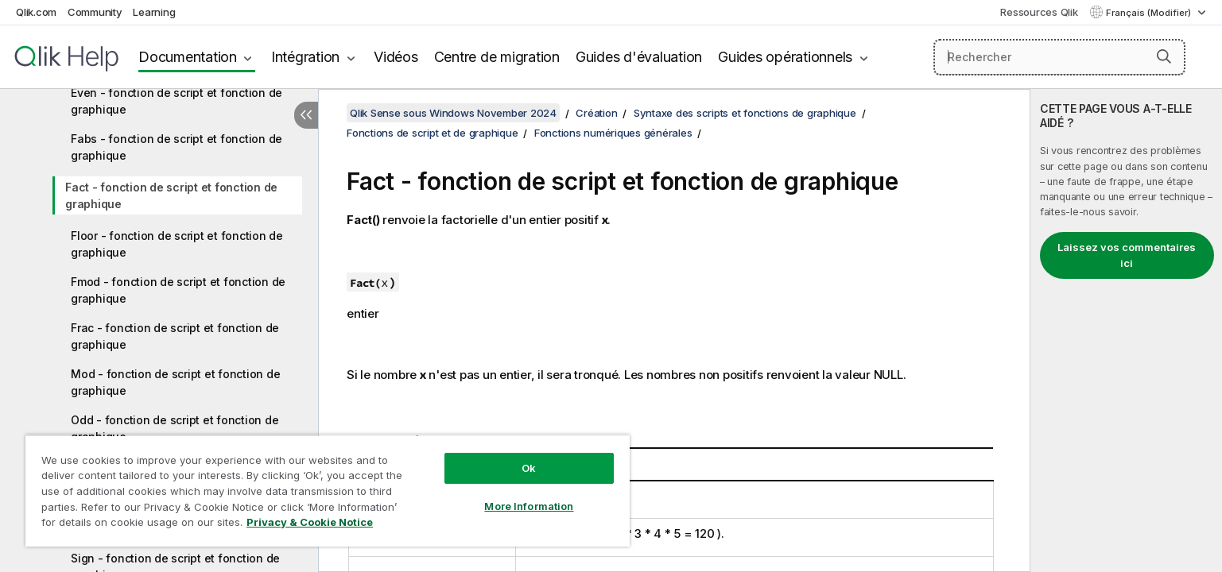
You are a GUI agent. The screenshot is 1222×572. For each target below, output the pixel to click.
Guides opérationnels (785, 56)
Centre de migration (497, 56)
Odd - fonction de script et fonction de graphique (174, 428)
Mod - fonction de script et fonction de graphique (175, 382)
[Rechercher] (1059, 57)
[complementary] (1126, 330)
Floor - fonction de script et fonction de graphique (177, 244)
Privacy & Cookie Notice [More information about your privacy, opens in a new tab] (309, 522)
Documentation (187, 56)
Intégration (305, 56)
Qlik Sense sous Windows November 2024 (453, 112)
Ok (529, 468)
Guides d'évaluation (639, 56)
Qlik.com (36, 12)
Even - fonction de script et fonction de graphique (176, 101)
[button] (1164, 56)
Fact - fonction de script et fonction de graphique (171, 195)
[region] (327, 491)
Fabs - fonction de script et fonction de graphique (176, 147)
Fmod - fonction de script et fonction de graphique (178, 290)
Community (95, 12)
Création (596, 112)
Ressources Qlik (1038, 12)
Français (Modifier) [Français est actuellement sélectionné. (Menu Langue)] (1149, 12)
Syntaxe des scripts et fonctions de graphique (745, 112)
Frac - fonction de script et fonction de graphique (175, 336)
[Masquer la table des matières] (306, 115)
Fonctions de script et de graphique (432, 132)
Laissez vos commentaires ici (1126, 255)
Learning (154, 12)
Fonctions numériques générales (613, 132)
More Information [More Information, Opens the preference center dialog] (528, 506)
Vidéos (396, 56)
